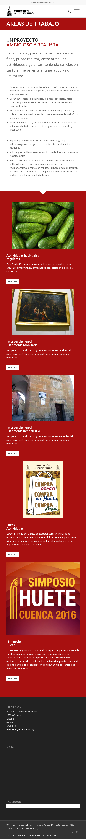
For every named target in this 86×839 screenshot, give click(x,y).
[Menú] (75, 11)
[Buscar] (68, 11)
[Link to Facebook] (67, 832)
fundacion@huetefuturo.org (43, 2)
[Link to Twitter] (72, 832)
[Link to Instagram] (77, 832)
